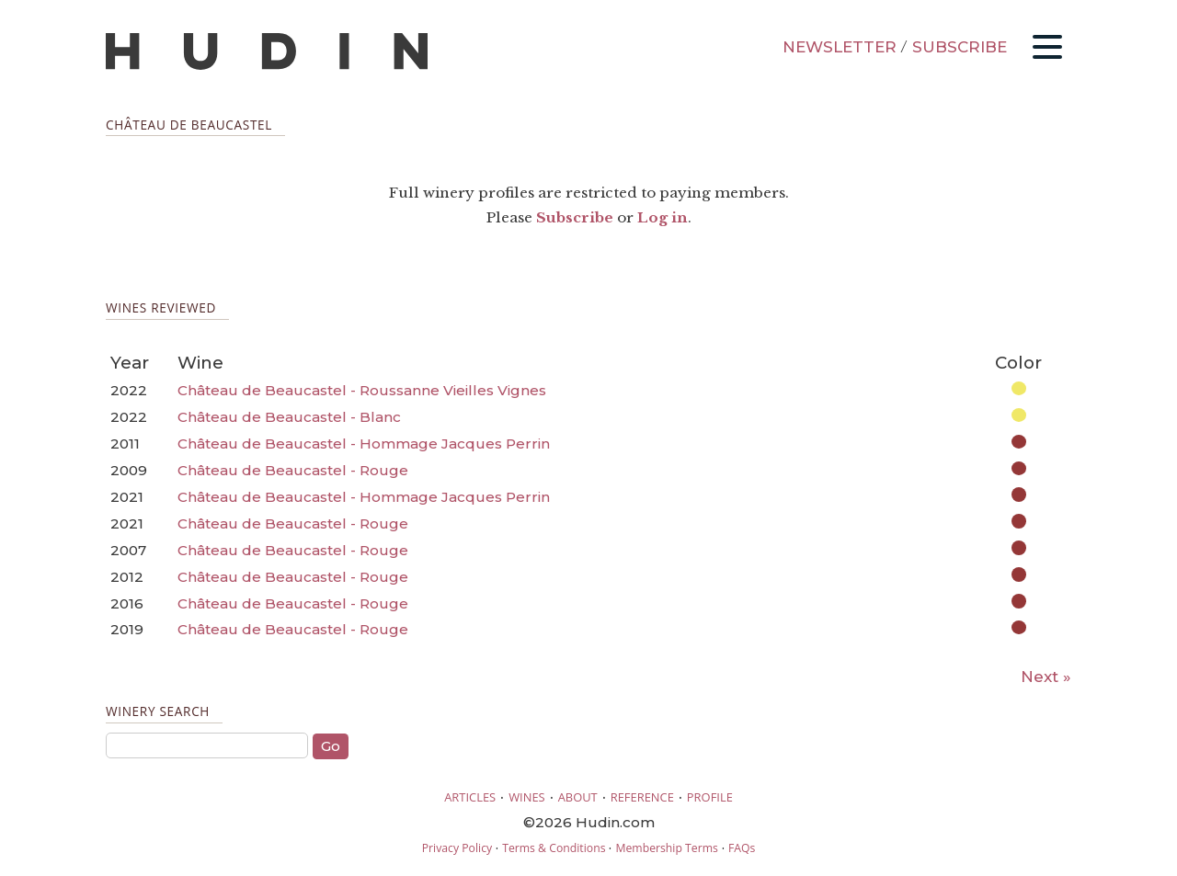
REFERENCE (642, 797)
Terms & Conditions (553, 848)
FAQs (741, 848)
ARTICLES (470, 797)
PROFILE (710, 797)
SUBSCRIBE (959, 47)
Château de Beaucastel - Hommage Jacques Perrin (363, 443)
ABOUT (578, 797)
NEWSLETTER (840, 47)
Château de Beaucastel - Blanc (289, 417)
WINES (527, 797)
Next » (1046, 676)
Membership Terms (666, 848)
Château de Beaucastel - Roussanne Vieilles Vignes (361, 390)
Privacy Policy (457, 848)
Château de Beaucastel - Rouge (292, 470)
